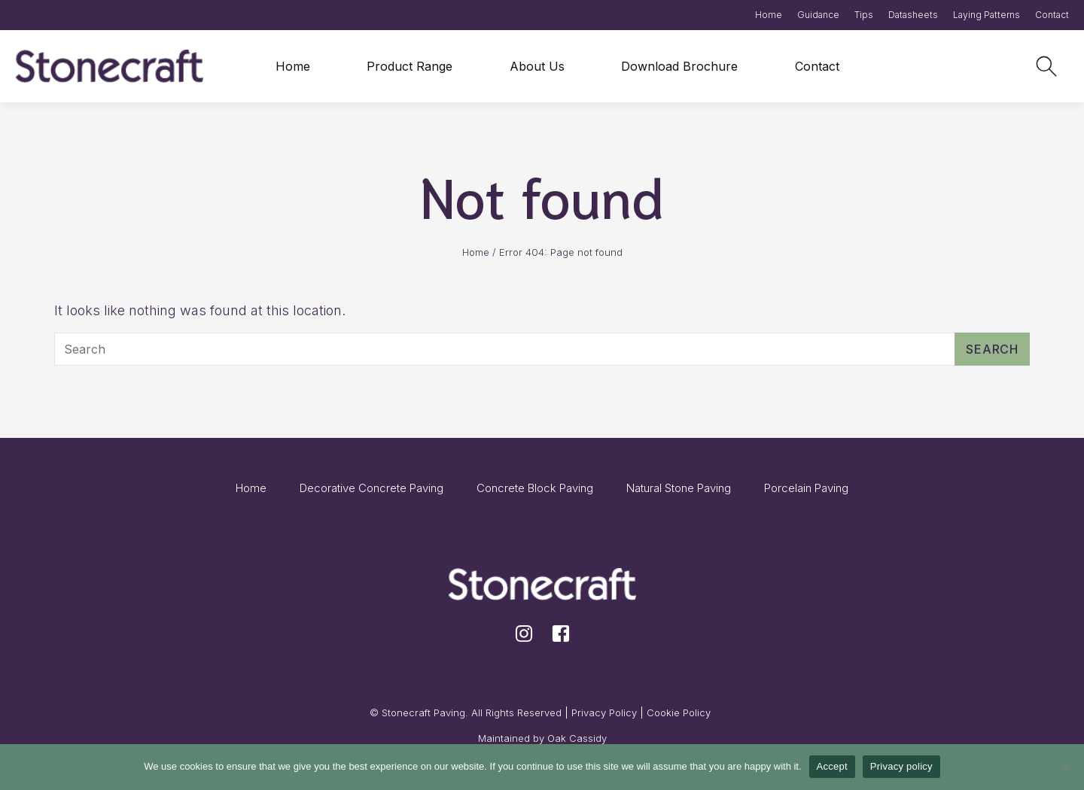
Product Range (409, 66)
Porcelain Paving (806, 488)
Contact (1052, 14)
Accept (832, 766)
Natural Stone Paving (678, 488)
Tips (863, 14)
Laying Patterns (986, 14)
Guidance (818, 14)
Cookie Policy (679, 712)
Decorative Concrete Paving (371, 488)
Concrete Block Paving (535, 488)
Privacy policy (901, 766)
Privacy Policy (604, 712)
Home (768, 14)
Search (992, 349)
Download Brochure (679, 66)
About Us (537, 66)
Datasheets (913, 14)
